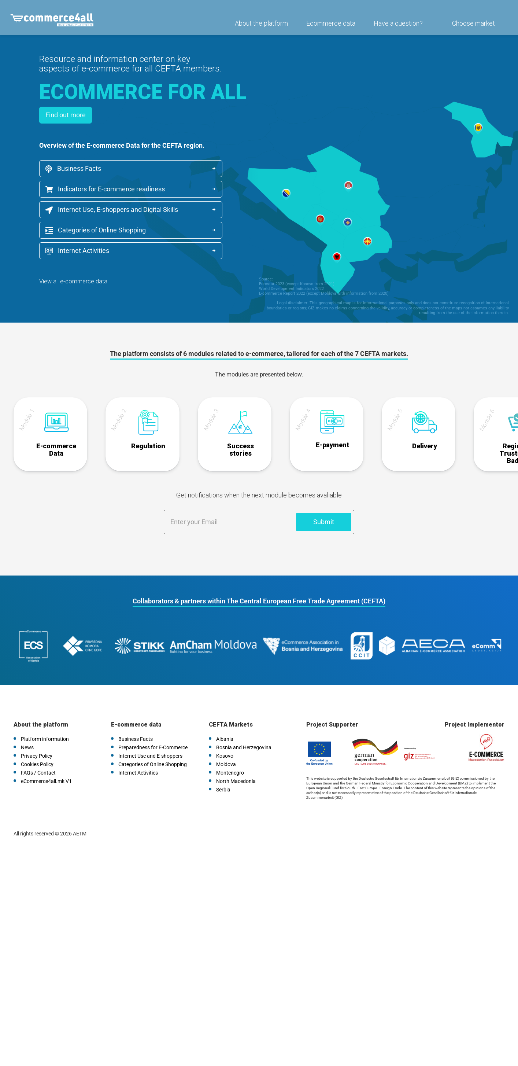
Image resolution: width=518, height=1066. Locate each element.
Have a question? (395, 28)
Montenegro (230, 757)
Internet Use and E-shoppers (150, 740)
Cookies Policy (37, 749)
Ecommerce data (328, 28)
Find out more (65, 115)
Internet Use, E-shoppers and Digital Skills (111, 210)
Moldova (226, 749)
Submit (323, 517)
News (27, 732)
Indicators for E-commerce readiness (105, 189)
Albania (224, 724)
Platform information (45, 724)
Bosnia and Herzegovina (243, 732)
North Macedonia (236, 766)
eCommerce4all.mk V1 (46, 766)
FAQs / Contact (38, 757)
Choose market (470, 28)
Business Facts (73, 169)
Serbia (223, 774)
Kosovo (224, 740)
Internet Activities (77, 251)
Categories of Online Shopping (95, 230)
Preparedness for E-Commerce (153, 732)
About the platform (258, 28)
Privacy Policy (36, 740)
